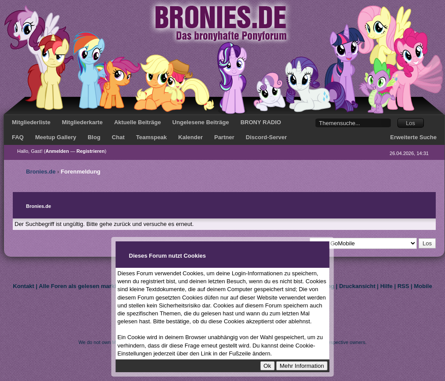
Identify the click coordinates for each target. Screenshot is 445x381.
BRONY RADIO (261, 122)
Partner (224, 137)
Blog (94, 137)
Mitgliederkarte (82, 122)
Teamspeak (151, 137)
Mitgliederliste (31, 122)
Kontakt (23, 286)
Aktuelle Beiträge (137, 122)
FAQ (18, 137)
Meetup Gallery (55, 137)
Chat (118, 137)
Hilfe (386, 286)
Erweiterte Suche (413, 137)
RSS (403, 286)
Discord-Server (266, 137)
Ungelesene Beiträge (200, 122)
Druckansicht (357, 286)
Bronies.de (41, 171)
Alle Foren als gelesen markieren (83, 286)
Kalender (190, 137)
